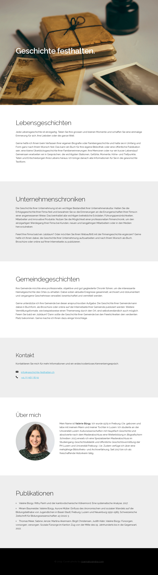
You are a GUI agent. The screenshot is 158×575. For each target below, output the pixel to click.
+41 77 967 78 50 (30, 377)
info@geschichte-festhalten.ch (37, 372)
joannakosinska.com (92, 561)
